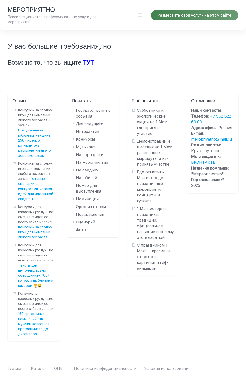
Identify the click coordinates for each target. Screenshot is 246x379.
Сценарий (85, 222)
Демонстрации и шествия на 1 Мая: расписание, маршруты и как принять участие (154, 153)
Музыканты (87, 146)
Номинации (87, 198)
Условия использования (167, 368)
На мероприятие (92, 162)
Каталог (38, 368)
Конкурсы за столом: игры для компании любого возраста (35, 232)
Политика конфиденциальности (105, 368)
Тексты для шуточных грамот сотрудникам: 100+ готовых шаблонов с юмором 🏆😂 (35, 275)
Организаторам (91, 206)
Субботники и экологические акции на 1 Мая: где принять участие (152, 122)
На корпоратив (91, 154)
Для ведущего (89, 123)
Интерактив (87, 131)
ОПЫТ (60, 368)
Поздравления (90, 214)
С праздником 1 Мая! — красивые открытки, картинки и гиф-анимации (154, 257)
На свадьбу (87, 170)
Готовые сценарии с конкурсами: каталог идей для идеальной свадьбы (35, 188)
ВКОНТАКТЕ (203, 162)
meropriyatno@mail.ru (211, 139)
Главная (15, 368)
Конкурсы (85, 139)
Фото (81, 229)
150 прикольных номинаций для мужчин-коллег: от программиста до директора (33, 324)
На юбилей (86, 177)
